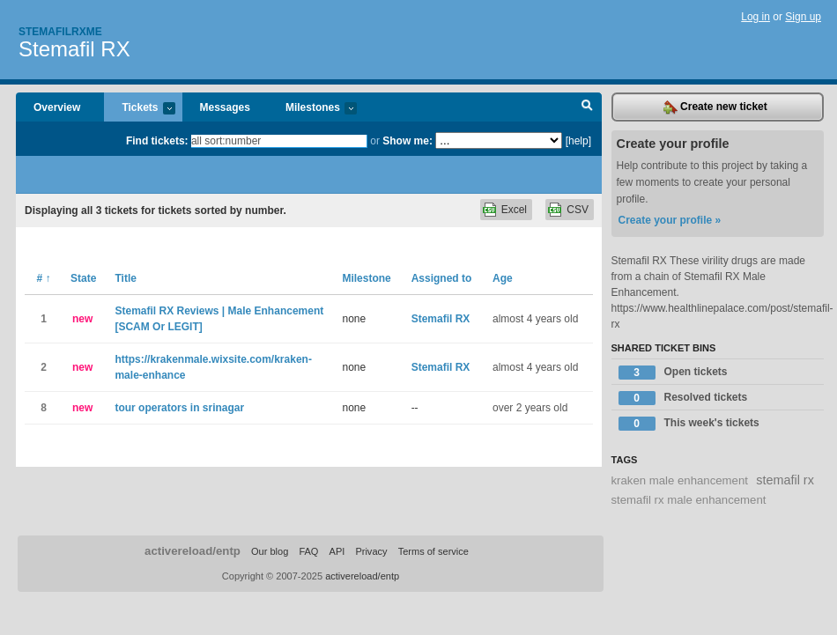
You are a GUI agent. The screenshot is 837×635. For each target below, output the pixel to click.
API (337, 551)
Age (503, 278)
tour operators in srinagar (179, 408)
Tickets (139, 108)
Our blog (269, 551)
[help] (578, 141)
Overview (56, 107)
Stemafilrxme (60, 32)
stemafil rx (785, 480)
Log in (755, 17)
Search (587, 107)
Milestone (366, 278)
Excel (514, 209)
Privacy (371, 551)
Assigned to (441, 278)
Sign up (803, 17)
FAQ (308, 551)
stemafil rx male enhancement (689, 499)
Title (125, 278)
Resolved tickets (683, 398)
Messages (225, 107)
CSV (578, 209)
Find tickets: (157, 141)
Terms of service (433, 551)
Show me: (407, 141)
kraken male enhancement (679, 480)
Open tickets (673, 372)
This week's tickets (688, 424)
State (83, 278)
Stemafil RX (74, 49)
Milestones (312, 108)
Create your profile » (670, 220)
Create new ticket (715, 107)
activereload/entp (192, 550)
